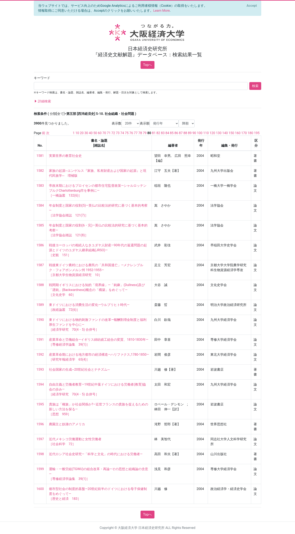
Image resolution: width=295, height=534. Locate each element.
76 (131, 133)
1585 (40, 225)
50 (95, 133)
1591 (40, 340)
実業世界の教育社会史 (65, 156)
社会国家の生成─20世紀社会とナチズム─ (79, 369)
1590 (40, 320)
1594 (40, 384)
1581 (40, 156)
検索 (255, 86)
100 (199, 133)
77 (135, 133)
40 (91, 133)
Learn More (161, 10)
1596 (40, 424)
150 (231, 133)
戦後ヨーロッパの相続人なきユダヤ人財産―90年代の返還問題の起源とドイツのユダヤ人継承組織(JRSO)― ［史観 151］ (98, 250)
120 (212, 133)
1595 (40, 404)
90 (194, 133)
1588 (40, 285)
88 (185, 133)
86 (176, 133)
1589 (40, 305)
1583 (40, 186)
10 (77, 133)
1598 (40, 454)
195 (257, 133)
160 (238, 133)
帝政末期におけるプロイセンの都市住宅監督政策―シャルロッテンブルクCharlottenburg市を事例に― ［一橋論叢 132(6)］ (98, 190)
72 (113, 133)
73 (118, 133)
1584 (40, 205)
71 (109, 133)
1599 (40, 469)
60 (100, 133)
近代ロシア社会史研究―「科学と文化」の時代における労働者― (96, 454)
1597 (40, 439)
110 (206, 133)
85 (172, 133)
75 (126, 133)
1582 (40, 171)
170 (244, 133)
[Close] (252, 6)
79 (144, 133)
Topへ (147, 65)
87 (181, 133)
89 (190, 133)
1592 (40, 354)
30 (86, 133)
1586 (40, 245)
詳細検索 (42, 101)
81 (154, 133)
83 (163, 133)
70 (104, 133)
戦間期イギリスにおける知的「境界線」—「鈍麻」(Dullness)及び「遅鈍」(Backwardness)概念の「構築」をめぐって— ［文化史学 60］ (97, 290)
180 (250, 133)
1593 (40, 369)
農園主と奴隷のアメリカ (67, 424)
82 (158, 133)
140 (225, 133)
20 (82, 133)
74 (122, 133)
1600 (40, 489)
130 (218, 133)
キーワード (42, 78)
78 (140, 133)
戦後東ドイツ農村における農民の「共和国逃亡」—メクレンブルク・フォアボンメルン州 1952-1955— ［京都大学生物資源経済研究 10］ (96, 270)
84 (167, 133)
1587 (40, 265)
